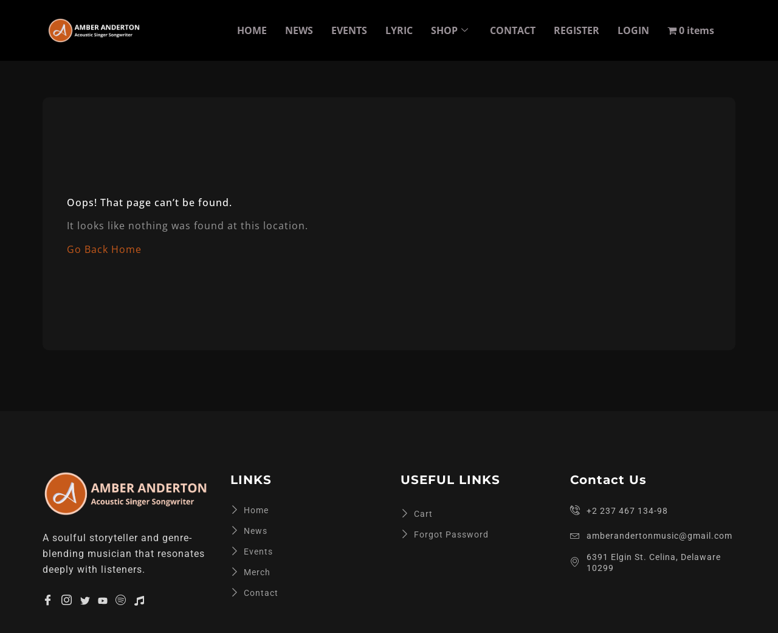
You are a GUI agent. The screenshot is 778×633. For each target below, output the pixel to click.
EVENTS (349, 30)
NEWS (299, 30)
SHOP (449, 30)
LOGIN (633, 30)
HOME (252, 30)
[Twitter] (85, 599)
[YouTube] (103, 599)
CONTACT (512, 30)
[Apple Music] (139, 599)
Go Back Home (104, 249)
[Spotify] (120, 600)
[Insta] (66, 600)
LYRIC (399, 30)
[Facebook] (48, 600)
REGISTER (576, 30)
